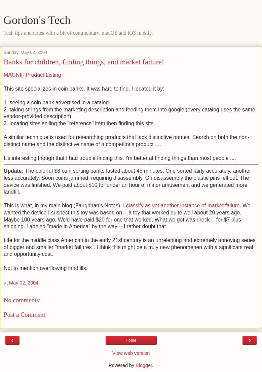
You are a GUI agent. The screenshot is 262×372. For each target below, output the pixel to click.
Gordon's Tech (37, 19)
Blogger (144, 365)
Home (130, 340)
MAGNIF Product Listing (32, 75)
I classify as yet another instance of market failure (181, 205)
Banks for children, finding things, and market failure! (84, 62)
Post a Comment (24, 314)
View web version (131, 353)
